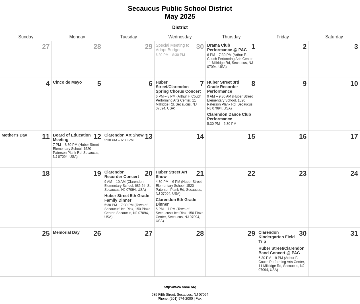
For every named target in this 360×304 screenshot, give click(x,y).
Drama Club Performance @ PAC (227, 47)
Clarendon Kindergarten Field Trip (276, 237)
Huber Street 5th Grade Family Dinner (126, 197)
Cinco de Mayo (67, 82)
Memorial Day (66, 232)
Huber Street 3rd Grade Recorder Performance (223, 87)
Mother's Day (14, 135)
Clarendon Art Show (124, 135)
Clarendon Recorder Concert (121, 174)
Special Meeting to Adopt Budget (172, 47)
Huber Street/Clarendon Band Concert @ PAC (281, 250)
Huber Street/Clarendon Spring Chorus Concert (178, 87)
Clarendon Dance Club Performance (229, 116)
